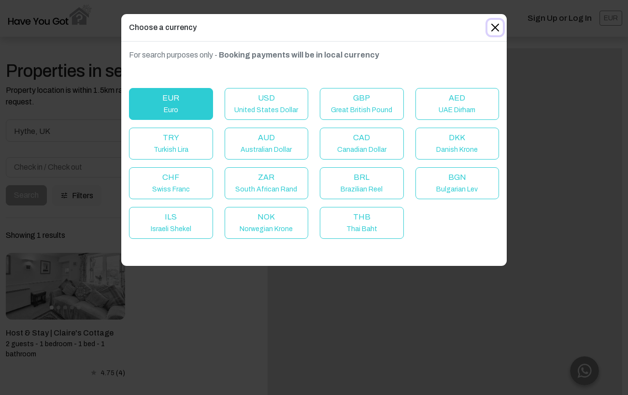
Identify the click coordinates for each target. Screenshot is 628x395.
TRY (171, 143)
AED (457, 104)
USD (266, 104)
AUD (266, 143)
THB (361, 223)
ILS (171, 223)
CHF (171, 183)
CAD (361, 143)
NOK (266, 223)
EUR (170, 104)
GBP (361, 104)
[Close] (495, 27)
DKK (457, 143)
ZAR (266, 183)
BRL (362, 183)
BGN (457, 183)
